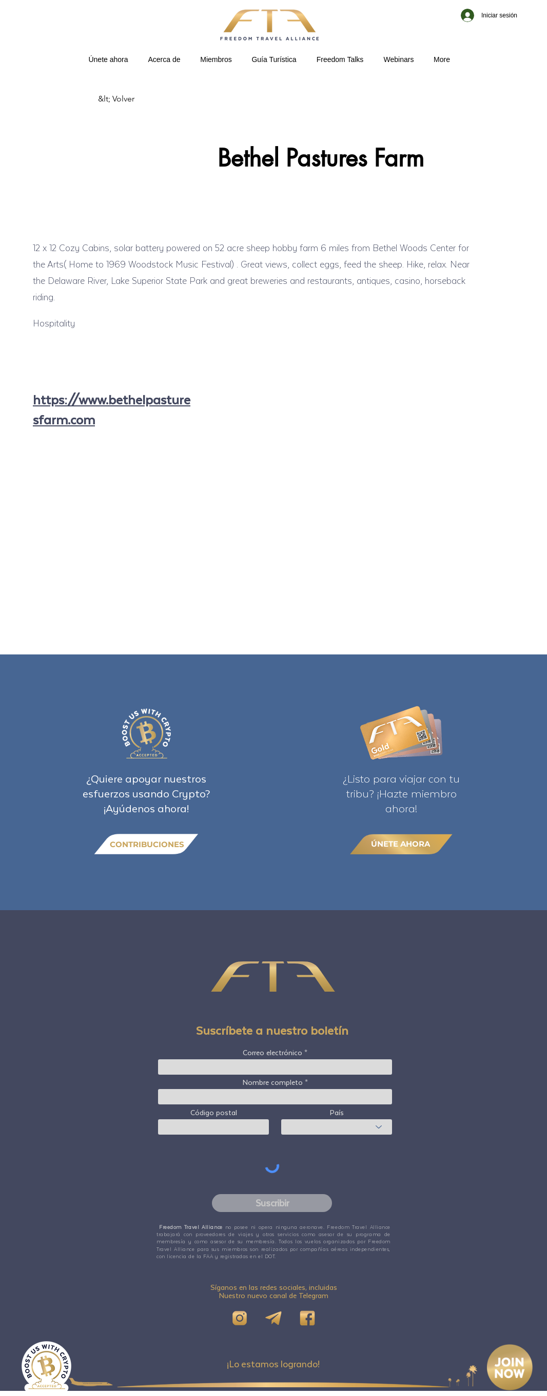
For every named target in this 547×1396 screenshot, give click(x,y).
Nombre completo (273, 1082)
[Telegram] (273, 1318)
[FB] (307, 1318)
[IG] (239, 1318)
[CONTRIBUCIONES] (146, 844)
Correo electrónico (272, 1053)
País (337, 1112)
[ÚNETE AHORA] (401, 844)
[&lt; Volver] (132, 99)
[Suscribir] (272, 1203)
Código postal (213, 1112)
